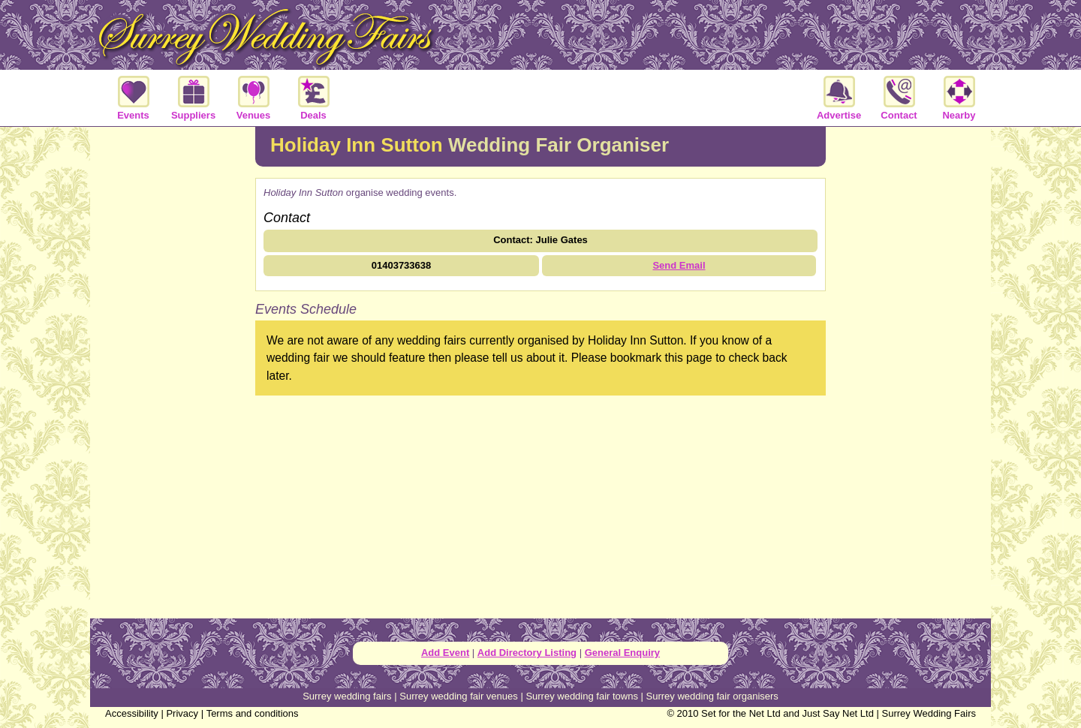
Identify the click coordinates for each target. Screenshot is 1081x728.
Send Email (678, 265)
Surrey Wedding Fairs (929, 713)
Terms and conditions (252, 713)
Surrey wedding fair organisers (712, 696)
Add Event (445, 652)
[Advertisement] (173, 371)
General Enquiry (622, 652)
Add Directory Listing (527, 652)
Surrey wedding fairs (347, 696)
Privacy (182, 713)
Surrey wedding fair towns (581, 696)
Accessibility (131, 713)
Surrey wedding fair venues (458, 696)
